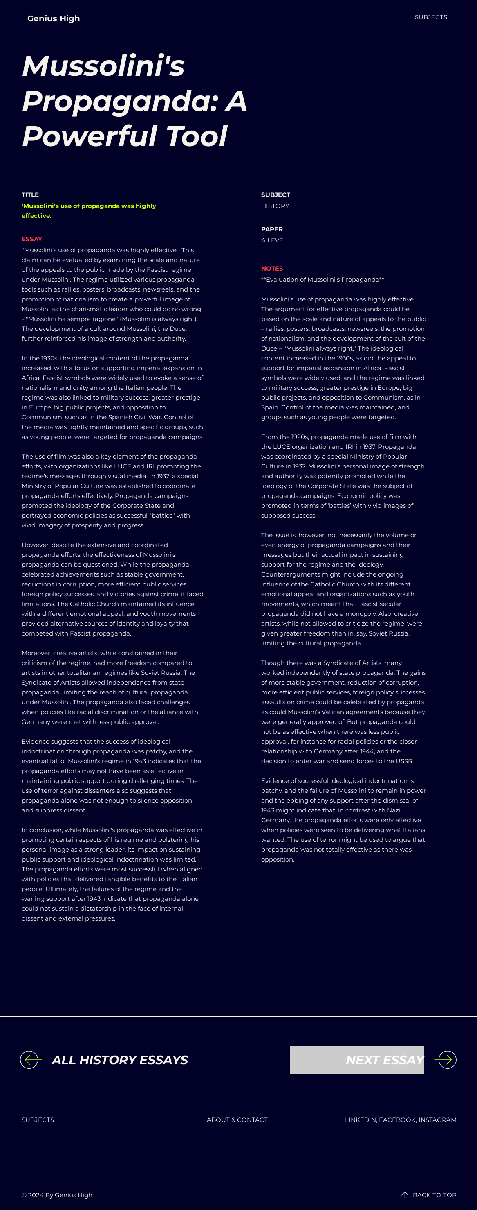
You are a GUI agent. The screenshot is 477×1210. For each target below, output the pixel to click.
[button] (431, 17)
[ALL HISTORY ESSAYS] (120, 1060)
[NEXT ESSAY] (357, 1060)
